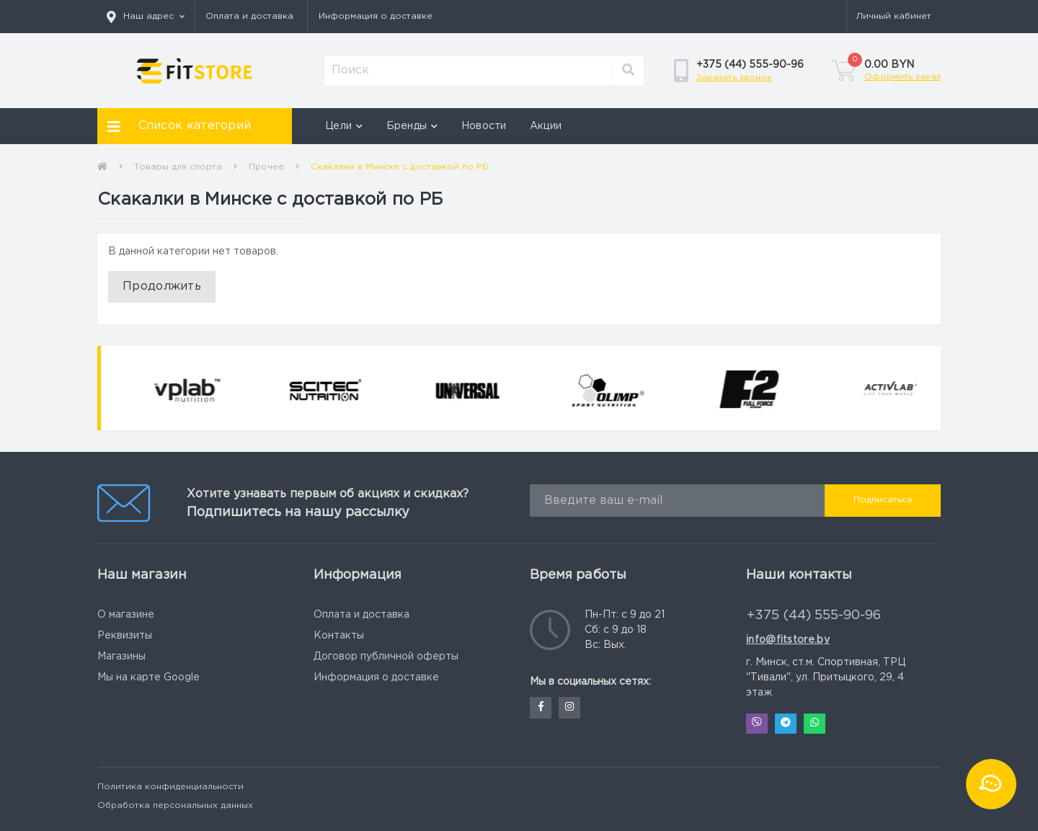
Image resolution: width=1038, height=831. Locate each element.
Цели (344, 126)
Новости (484, 126)
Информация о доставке (375, 16)
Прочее (266, 167)
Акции (546, 126)
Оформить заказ (902, 77)
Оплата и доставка (249, 16)
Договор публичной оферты (386, 656)
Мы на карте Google (148, 677)
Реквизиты (124, 635)
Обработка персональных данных (175, 805)
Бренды (412, 126)
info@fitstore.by (788, 640)
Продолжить (162, 286)
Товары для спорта (178, 167)
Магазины (121, 656)
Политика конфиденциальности (170, 787)
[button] (145, 16)
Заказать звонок (734, 77)
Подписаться (882, 500)
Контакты (339, 635)
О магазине (125, 614)
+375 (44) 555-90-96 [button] (814, 615)
